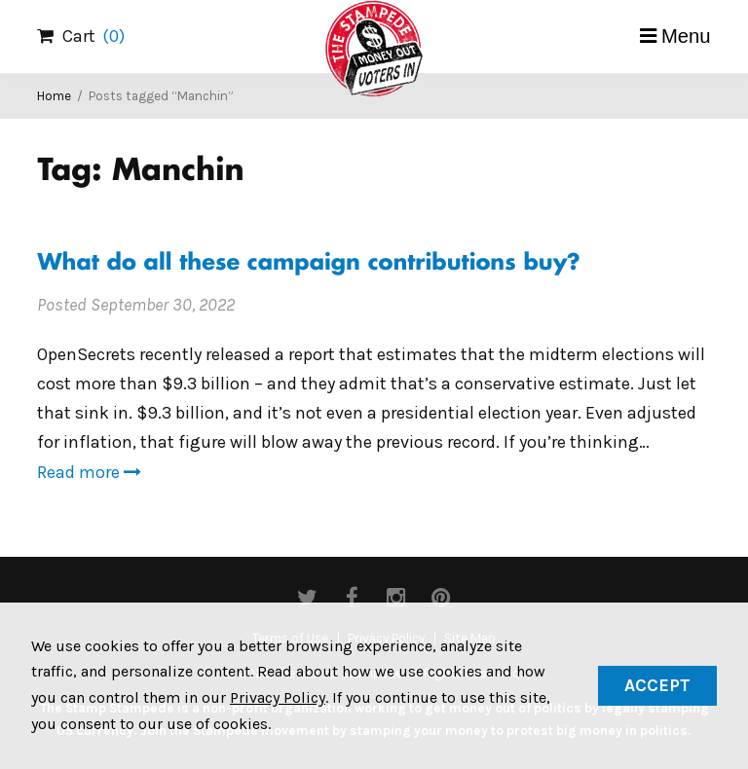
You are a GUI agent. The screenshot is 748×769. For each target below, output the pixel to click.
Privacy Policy (277, 697)
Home (54, 96)
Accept (657, 685)
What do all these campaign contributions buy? (308, 264)
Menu (686, 36)
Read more (89, 472)
